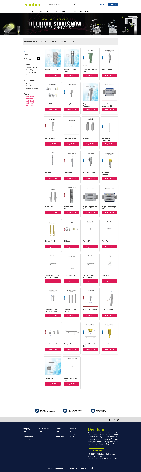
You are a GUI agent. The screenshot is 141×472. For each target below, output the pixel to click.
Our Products (44, 429)
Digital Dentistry (43, 431)
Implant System (31, 68)
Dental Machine (31, 86)
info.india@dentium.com (109, 454)
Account (73, 429)
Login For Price (53, 75)
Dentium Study (65, 11)
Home (25, 11)
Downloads (78, 11)
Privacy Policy (26, 439)
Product (33, 11)
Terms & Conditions (28, 436)
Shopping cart (73, 434)
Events (41, 11)
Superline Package (32, 88)
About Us (25, 431)
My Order (72, 431)
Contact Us (25, 434)
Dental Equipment (32, 70)
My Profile (72, 439)
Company (26, 429)
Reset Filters (28, 52)
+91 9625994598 (94, 454)
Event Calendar (60, 431)
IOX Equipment (31, 72)
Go (38, 58)
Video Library (52, 11)
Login (102, 4)
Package (29, 74)
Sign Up (113, 4)
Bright (28, 83)
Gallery (87, 11)
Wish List (72, 436)
